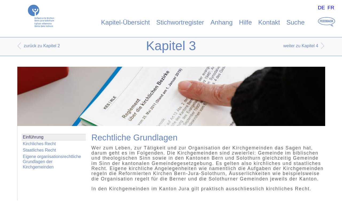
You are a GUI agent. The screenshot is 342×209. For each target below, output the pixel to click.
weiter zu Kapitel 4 (300, 46)
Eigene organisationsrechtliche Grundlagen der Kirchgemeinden (52, 161)
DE (321, 7)
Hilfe (245, 22)
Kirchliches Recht (39, 143)
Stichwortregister (180, 22)
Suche (295, 22)
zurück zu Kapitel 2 (42, 46)
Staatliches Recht (39, 150)
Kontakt (269, 22)
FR (331, 7)
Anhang (222, 22)
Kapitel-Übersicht (125, 22)
